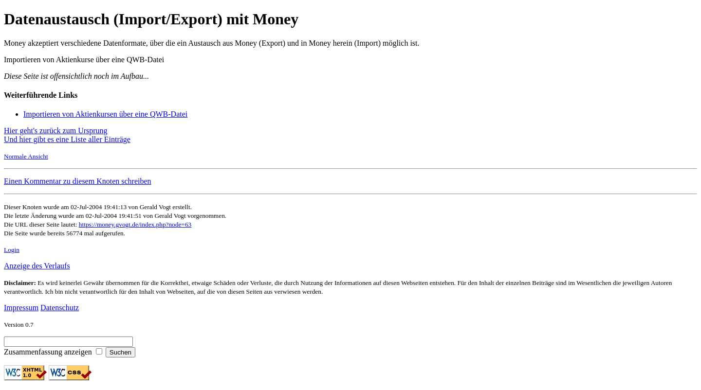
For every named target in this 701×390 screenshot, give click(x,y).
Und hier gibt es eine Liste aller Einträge (67, 139)
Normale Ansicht (26, 156)
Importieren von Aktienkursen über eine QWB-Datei (105, 114)
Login (11, 249)
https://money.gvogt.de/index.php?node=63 (135, 224)
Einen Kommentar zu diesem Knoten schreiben (77, 181)
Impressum (21, 307)
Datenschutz (59, 307)
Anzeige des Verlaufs (37, 266)
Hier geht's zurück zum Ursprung (56, 130)
